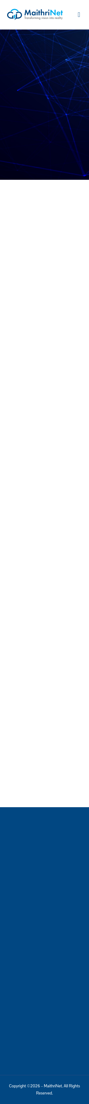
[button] (79, 15)
